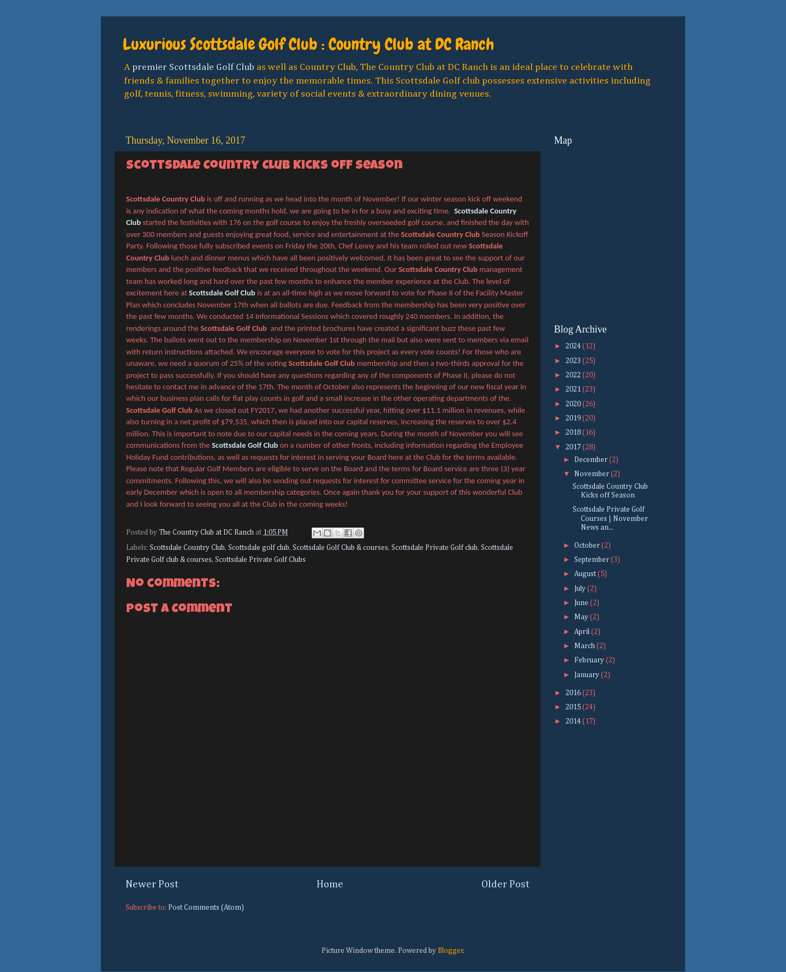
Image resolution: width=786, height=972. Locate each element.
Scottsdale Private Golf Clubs (260, 560)
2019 (573, 418)
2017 (573, 447)
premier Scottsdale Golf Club (193, 67)
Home (330, 884)
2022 (573, 375)
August (586, 574)
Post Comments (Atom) (206, 907)
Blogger (450, 951)
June (582, 603)
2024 (573, 346)
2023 (573, 361)
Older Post (505, 884)
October (588, 545)
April (582, 632)
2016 (573, 693)
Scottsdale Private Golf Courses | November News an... (610, 518)
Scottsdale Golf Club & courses (340, 548)
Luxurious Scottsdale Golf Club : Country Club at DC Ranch (308, 44)
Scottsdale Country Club (187, 548)
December (591, 460)
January (587, 675)
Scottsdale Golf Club (222, 293)
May (582, 617)
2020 (573, 404)
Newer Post (152, 884)
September (592, 560)
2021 (573, 389)
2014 (573, 721)
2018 (573, 432)
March (585, 646)
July (580, 588)
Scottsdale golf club (258, 548)
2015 (573, 707)
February (590, 660)
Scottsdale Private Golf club (434, 548)
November (592, 474)
